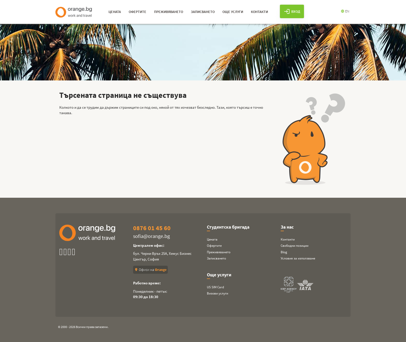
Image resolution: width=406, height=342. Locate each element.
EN (345, 11)
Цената (212, 239)
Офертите (214, 245)
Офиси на (150, 269)
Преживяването (218, 252)
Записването (216, 258)
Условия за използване (298, 258)
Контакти (288, 239)
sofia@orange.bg (151, 236)
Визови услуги (217, 293)
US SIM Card (215, 287)
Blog (284, 252)
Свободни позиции (294, 245)
